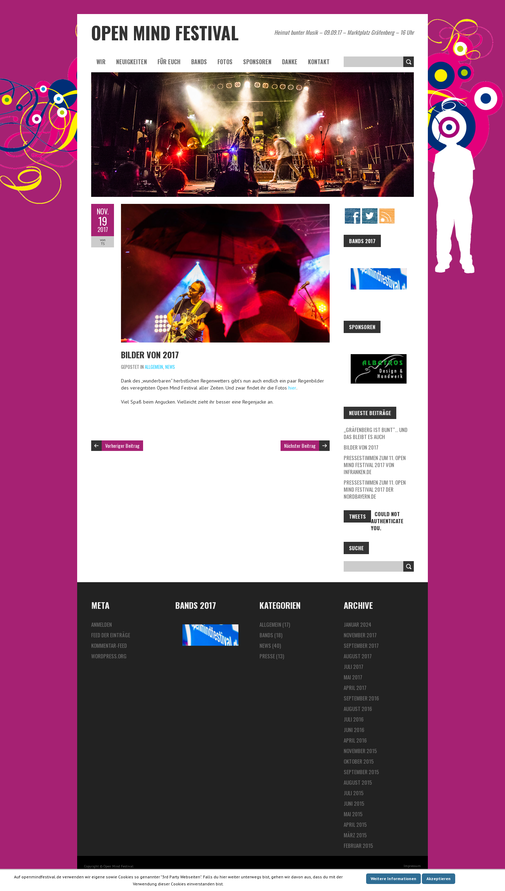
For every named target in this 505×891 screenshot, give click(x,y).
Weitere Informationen (393, 878)
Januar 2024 (357, 624)
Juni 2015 (354, 803)
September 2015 (361, 772)
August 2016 (358, 708)
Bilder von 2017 (150, 354)
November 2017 (360, 635)
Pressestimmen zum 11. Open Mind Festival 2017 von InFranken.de (375, 465)
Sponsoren (257, 62)
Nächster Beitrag (300, 445)
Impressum (412, 866)
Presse (267, 656)
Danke (289, 62)
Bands (199, 62)
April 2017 (355, 687)
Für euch (169, 62)
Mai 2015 (353, 814)
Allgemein (154, 366)
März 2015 (355, 835)
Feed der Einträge (110, 635)
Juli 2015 (354, 793)
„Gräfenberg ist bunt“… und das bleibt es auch (376, 433)
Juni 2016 (354, 729)
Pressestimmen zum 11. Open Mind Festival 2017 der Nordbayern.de (375, 489)
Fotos (225, 62)
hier (292, 388)
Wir (101, 62)
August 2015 (358, 782)
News (170, 366)
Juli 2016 (354, 719)
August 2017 (358, 656)
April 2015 (355, 824)
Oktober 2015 (359, 761)
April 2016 (355, 740)
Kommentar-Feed (109, 645)
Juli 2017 (353, 666)
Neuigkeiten (131, 62)
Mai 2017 (353, 677)
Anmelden (101, 624)
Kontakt (319, 62)
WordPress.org (109, 656)
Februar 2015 (358, 845)
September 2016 (361, 698)
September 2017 (361, 645)
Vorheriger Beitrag (122, 445)
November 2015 (360, 750)
